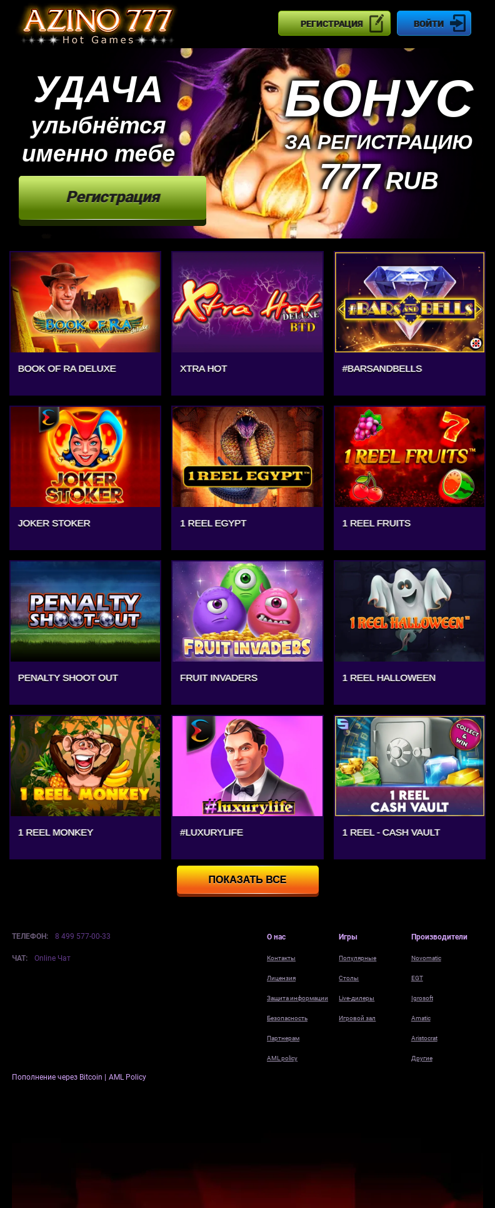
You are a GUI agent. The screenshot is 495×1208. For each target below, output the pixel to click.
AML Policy (127, 1077)
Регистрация (331, 24)
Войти (429, 24)
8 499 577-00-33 (83, 936)
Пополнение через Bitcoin (58, 1077)
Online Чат (52, 958)
